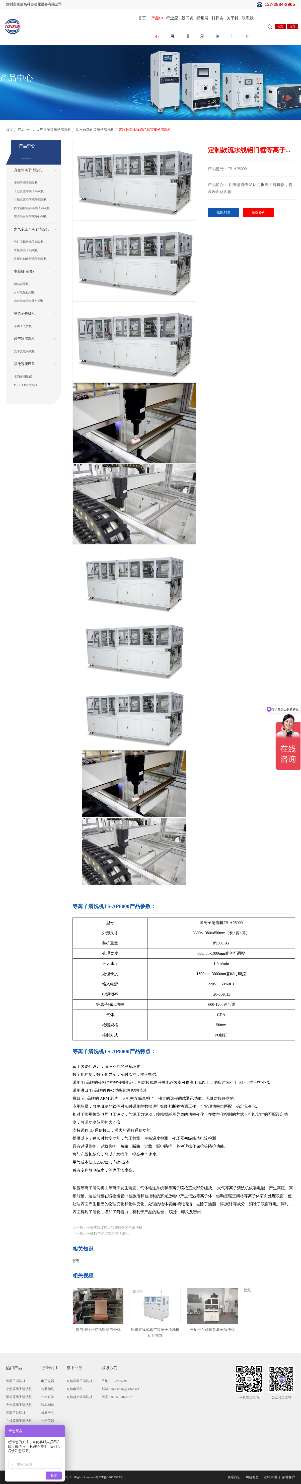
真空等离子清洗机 (28, 170)
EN (292, 26)
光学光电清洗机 (24, 351)
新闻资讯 (187, 27)
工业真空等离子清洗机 (29, 191)
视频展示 (202, 27)
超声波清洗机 (24, 339)
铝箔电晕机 (21, 284)
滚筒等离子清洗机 (19, 1397)
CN (280, 26)
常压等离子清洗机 (26, 250)
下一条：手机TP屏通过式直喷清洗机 (101, 1233)
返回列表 (223, 212)
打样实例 (218, 27)
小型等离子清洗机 (26, 183)
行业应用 (172, 27)
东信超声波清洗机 (79, 1397)
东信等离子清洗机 (79, 1381)
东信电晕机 (75, 1389)
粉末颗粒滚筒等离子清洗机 (32, 208)
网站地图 (252, 1477)
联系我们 (248, 27)
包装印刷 (47, 1389)
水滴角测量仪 (23, 376)
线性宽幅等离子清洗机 (29, 242)
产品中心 (157, 27)
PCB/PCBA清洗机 (25, 385)
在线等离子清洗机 (19, 1421)
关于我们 (232, 27)
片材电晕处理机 (24, 292)
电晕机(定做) (24, 271)
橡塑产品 (47, 1413)
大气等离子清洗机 (19, 1405)
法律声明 (270, 1477)
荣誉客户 (288, 1477)
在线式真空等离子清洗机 (30, 199)
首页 (142, 18)
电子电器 (47, 1381)
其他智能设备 (24, 364)
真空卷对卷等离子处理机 (30, 216)
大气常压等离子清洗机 (53, 130)
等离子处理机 (15, 1413)
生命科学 (47, 1397)
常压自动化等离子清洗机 (95, 130)
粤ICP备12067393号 (109, 1477)
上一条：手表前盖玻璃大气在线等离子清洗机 (107, 1227)
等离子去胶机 (24, 313)
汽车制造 (47, 1405)
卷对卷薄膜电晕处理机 (29, 301)
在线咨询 (258, 212)
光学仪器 (47, 1421)
